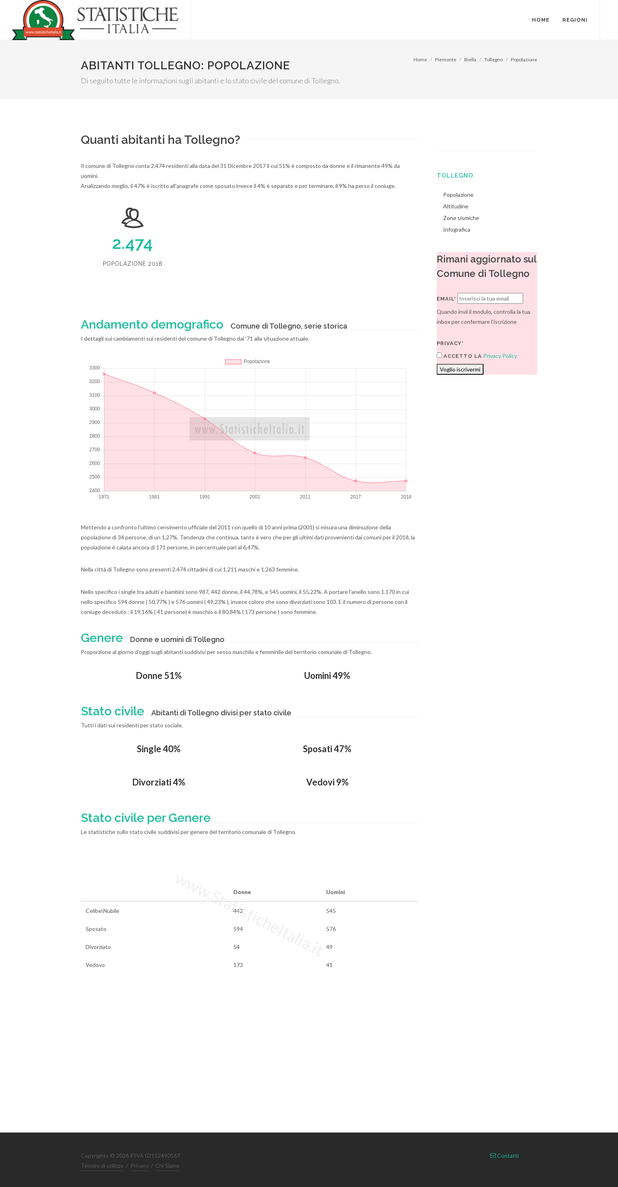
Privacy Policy (500, 355)
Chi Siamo (167, 1165)
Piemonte (445, 60)
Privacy (139, 1165)
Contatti (504, 1155)
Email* (446, 299)
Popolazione (524, 60)
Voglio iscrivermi (460, 369)
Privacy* (450, 343)
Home (420, 60)
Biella (470, 60)
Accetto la (459, 356)
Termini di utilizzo (102, 1165)
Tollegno (493, 60)
